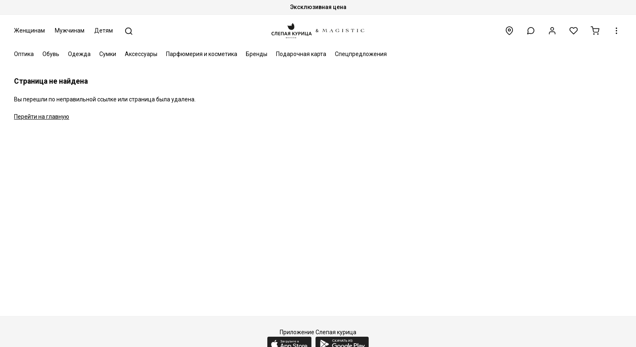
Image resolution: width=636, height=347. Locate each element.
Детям (103, 30)
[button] (531, 31)
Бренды (256, 54)
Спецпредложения (361, 54)
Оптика (24, 54)
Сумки (107, 54)
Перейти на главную (41, 116)
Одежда (79, 54)
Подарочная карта (301, 54)
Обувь (50, 54)
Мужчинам (69, 30)
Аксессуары (141, 54)
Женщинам (29, 30)
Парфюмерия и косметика (201, 54)
